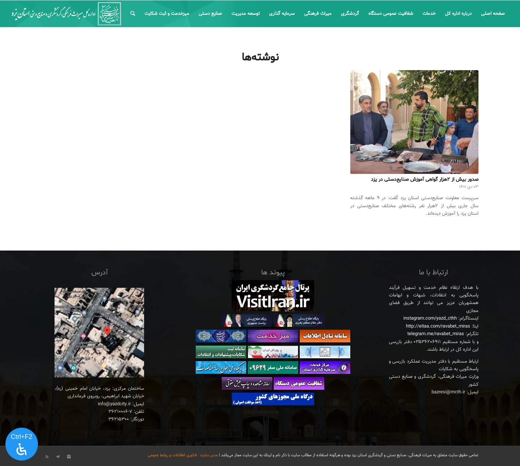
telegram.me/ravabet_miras (435, 334)
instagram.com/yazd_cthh (430, 318)
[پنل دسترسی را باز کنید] (21, 444)
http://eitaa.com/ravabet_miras (438, 326)
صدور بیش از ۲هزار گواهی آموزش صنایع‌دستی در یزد (424, 179)
